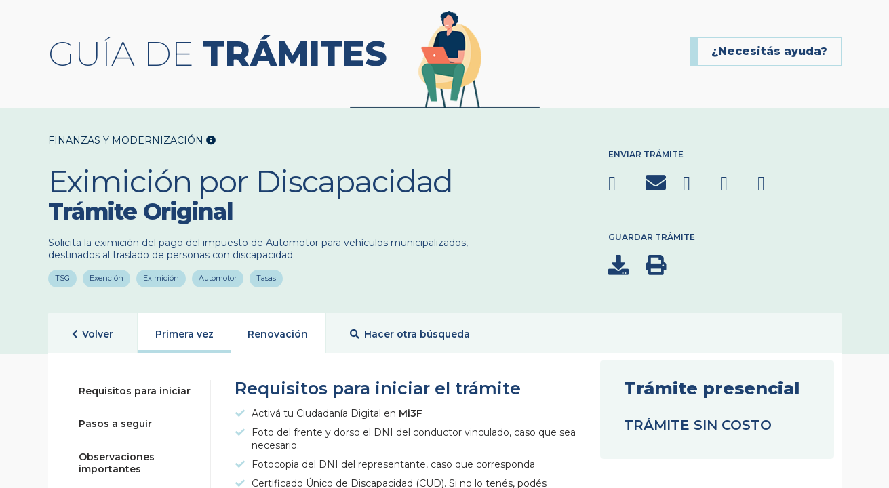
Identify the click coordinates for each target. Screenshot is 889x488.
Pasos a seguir (115, 424)
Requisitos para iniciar (135, 391)
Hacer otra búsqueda (410, 334)
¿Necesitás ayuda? (769, 51)
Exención (106, 276)
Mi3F (410, 413)
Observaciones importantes (117, 463)
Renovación (278, 334)
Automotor (218, 276)
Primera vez (184, 334)
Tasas (266, 276)
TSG (62, 276)
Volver (93, 334)
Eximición (161, 276)
